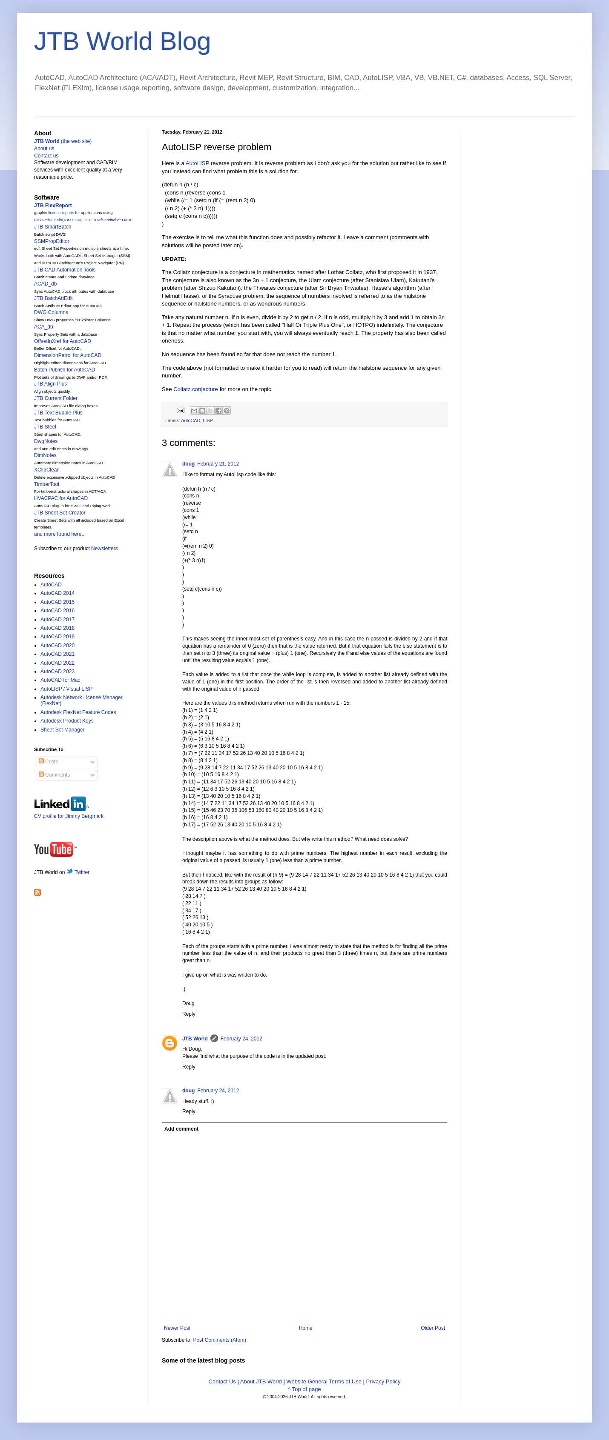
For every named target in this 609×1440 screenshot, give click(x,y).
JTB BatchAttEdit (53, 298)
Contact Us (222, 1381)
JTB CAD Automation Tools (65, 270)
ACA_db (43, 327)
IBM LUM (72, 220)
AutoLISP (197, 163)
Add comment (181, 1129)
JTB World (195, 1039)
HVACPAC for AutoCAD (61, 498)
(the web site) (63, 141)
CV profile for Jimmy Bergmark (68, 813)
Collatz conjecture (195, 389)
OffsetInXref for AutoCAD (62, 341)
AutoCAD (190, 420)
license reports (61, 213)
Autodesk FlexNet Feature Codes (78, 712)
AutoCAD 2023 (57, 671)
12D (86, 220)
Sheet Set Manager (62, 730)
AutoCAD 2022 (57, 663)
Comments (54, 775)
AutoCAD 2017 (57, 620)
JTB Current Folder (56, 398)
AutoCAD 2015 (57, 602)
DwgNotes (45, 441)
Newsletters (104, 548)
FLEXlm (56, 220)
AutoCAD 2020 (57, 646)
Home (306, 1328)
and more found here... (60, 534)
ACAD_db (45, 284)
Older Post (433, 1328)
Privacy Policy (383, 1381)
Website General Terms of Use (324, 1381)
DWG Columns (51, 312)
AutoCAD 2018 (57, 628)
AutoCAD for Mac (60, 680)
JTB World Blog (122, 41)
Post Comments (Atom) (219, 1340)
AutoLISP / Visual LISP (66, 689)
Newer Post (177, 1328)
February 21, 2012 (218, 464)
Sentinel (109, 220)
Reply (188, 1014)
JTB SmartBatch (52, 227)
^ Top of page (304, 1389)
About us (44, 148)
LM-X (126, 220)
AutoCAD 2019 (57, 637)
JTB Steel (45, 427)
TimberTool (46, 484)
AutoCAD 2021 (57, 654)
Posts (48, 762)
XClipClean (47, 470)
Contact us (46, 156)
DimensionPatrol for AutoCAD (67, 355)
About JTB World (261, 1381)
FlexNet (41, 220)
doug (188, 464)
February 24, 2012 (241, 1039)
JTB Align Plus (50, 384)
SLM (96, 220)
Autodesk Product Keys (67, 721)
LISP (208, 420)
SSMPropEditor (51, 241)
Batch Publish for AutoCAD (64, 370)
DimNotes (45, 455)
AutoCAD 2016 (57, 611)
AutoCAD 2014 (57, 593)
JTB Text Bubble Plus (58, 413)
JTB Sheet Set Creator (60, 513)
